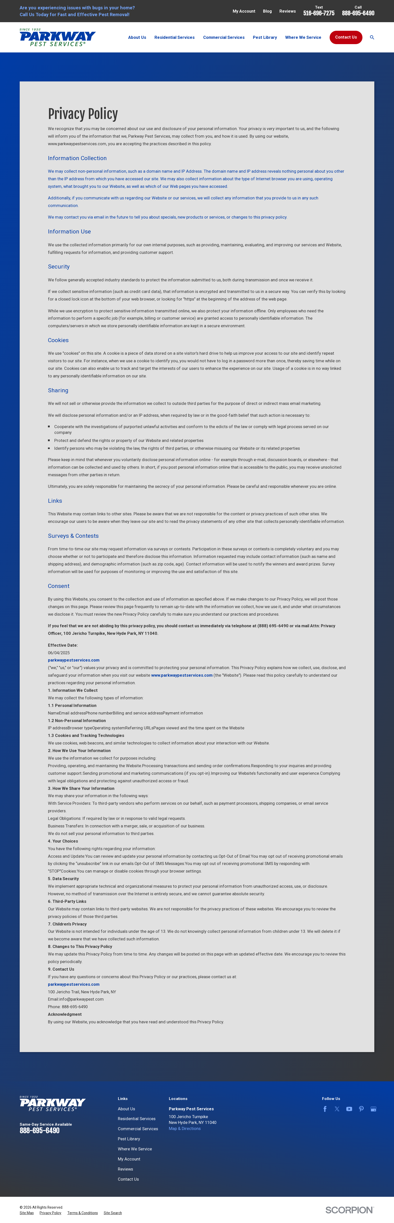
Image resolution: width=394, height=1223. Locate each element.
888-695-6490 (358, 13)
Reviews (287, 11)
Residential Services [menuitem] (174, 37)
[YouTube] (348, 1109)
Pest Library (129, 1139)
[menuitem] (27, 1213)
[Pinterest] (360, 1109)
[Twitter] (336, 1109)
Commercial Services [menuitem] (224, 37)
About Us (126, 1109)
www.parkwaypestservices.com (182, 675)
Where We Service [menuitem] (303, 37)
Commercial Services (138, 1128)
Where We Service (135, 1149)
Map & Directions (185, 1128)
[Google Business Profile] (372, 1109)
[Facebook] (324, 1109)
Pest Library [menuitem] (265, 37)
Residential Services (136, 1118)
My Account (244, 11)
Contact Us (346, 37)
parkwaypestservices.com (73, 984)
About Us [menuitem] (137, 37)
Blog (267, 11)
